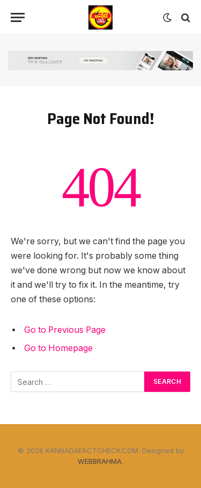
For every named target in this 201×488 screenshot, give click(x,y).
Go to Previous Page (65, 330)
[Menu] (18, 17)
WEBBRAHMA (100, 461)
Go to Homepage (58, 348)
